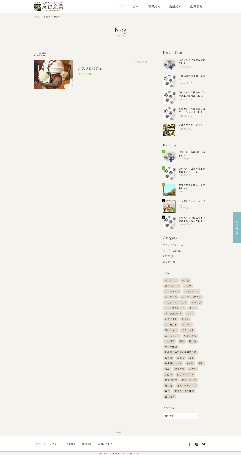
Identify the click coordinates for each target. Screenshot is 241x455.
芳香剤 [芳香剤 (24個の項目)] (192, 369)
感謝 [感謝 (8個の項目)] (181, 341)
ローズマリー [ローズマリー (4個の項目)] (172, 335)
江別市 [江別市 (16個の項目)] (180, 358)
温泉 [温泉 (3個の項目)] (191, 358)
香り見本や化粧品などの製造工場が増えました (192, 94)
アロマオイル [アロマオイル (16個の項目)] (172, 291)
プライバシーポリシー (48, 444)
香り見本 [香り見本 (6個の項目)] (170, 396)
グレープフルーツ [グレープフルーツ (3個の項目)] (174, 308)
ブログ (47, 16)
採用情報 (87, 444)
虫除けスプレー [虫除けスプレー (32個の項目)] (185, 374)
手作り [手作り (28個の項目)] (192, 341)
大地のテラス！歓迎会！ (192, 125)
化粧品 (166, 256)
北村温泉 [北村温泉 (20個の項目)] (170, 341)
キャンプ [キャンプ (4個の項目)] (196, 302)
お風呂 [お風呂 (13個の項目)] (185, 280)
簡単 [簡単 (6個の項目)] (167, 369)
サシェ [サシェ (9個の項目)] (192, 308)
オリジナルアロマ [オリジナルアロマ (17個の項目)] (191, 297)
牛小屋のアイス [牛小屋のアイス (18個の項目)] (173, 363)
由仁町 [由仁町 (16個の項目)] (190, 363)
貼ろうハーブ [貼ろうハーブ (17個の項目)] (189, 380)
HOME (37, 17)
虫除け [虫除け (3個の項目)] (168, 374)
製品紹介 (175, 6)
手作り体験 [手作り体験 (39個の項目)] (171, 346)
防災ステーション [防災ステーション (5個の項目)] (186, 385)
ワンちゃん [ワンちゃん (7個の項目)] (190, 335)
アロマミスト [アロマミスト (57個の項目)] (191, 291)
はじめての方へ (128, 6)
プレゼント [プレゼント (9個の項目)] (171, 324)
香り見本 (168, 261)
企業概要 (71, 444)
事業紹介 (154, 6)
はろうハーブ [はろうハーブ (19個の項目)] (172, 285)
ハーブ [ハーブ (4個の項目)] (190, 313)
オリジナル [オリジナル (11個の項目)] (171, 297)
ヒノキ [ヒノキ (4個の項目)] (185, 319)
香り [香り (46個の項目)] (167, 391)
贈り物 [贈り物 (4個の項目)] (168, 385)
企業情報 (196, 6)
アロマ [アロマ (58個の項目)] (187, 285)
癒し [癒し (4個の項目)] (201, 363)
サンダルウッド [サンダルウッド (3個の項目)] (173, 313)
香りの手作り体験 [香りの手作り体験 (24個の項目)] (184, 391)
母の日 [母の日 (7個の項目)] (168, 358)
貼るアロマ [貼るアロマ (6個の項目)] (171, 380)
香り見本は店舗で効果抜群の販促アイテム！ (192, 170)
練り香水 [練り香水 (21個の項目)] (179, 369)
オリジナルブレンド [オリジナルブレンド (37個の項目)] (176, 302)
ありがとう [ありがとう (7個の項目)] (171, 280)
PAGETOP (120, 432)
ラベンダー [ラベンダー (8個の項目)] (171, 330)
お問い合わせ (105, 444)
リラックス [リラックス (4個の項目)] (188, 330)
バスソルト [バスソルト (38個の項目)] (171, 319)
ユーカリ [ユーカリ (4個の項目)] (187, 324)
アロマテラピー (171, 245)
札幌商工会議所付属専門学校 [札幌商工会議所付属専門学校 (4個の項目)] (180, 352)
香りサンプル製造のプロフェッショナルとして (192, 110)
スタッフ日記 (170, 250)
